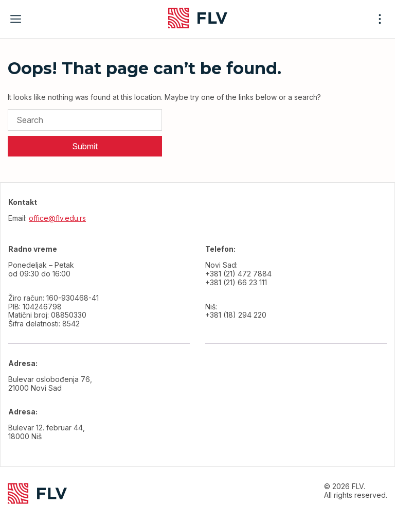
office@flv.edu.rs (57, 218)
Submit (85, 146)
